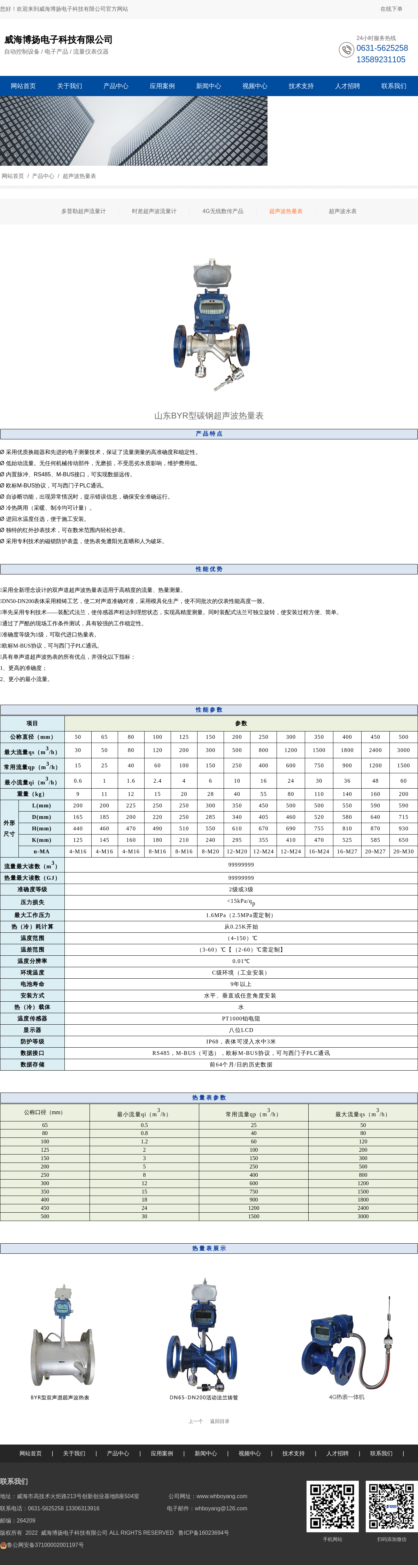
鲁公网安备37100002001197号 (45, 1545)
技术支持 (293, 1453)
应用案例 (162, 1453)
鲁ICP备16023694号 (203, 1533)
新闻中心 (206, 1453)
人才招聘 (337, 1453)
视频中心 (250, 1453)
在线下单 (391, 9)
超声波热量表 (78, 176)
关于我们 (74, 1453)
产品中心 (43, 176)
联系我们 (381, 1453)
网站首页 (13, 176)
